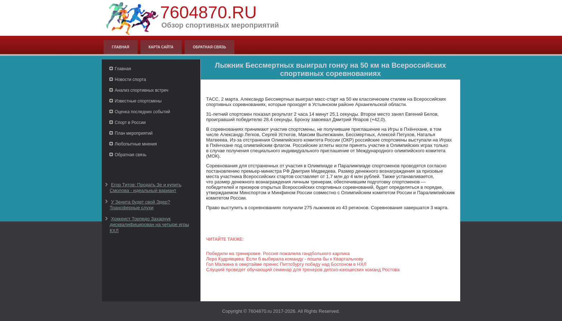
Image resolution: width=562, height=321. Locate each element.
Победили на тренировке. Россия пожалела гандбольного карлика (278, 253)
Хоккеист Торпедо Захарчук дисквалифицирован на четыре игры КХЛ (149, 224)
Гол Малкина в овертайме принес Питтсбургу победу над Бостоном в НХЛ (286, 264)
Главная (120, 47)
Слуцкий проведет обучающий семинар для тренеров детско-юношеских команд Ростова (303, 269)
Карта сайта (161, 47)
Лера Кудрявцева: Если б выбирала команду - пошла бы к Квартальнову (284, 259)
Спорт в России (130, 122)
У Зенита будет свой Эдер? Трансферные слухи (140, 204)
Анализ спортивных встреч (141, 90)
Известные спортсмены (138, 101)
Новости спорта (130, 79)
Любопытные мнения (136, 144)
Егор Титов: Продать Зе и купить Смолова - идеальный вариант (145, 187)
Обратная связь (209, 47)
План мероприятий (134, 133)
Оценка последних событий (142, 111)
